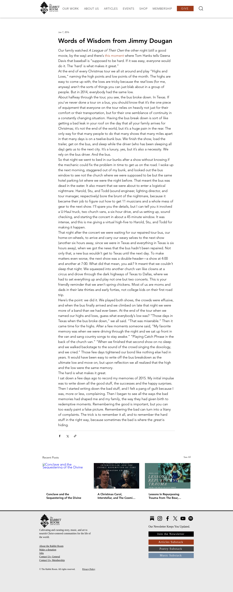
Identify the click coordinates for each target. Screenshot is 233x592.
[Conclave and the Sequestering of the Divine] (65, 476)
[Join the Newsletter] (171, 534)
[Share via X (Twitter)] (67, 436)
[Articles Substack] (171, 542)
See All (187, 457)
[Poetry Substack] (171, 548)
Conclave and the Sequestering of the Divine (63, 496)
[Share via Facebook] (59, 436)
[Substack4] (152, 518)
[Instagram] (160, 518)
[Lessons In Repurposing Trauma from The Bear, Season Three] (167, 476)
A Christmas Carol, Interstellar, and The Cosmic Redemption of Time (116, 496)
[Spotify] (191, 518)
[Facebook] (167, 518)
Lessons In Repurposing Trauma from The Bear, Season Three (164, 496)
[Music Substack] (171, 555)
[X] (175, 518)
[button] (71, 8)
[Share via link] (75, 436)
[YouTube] (183, 518)
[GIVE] (185, 8)
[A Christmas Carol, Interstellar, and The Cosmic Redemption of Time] (116, 476)
